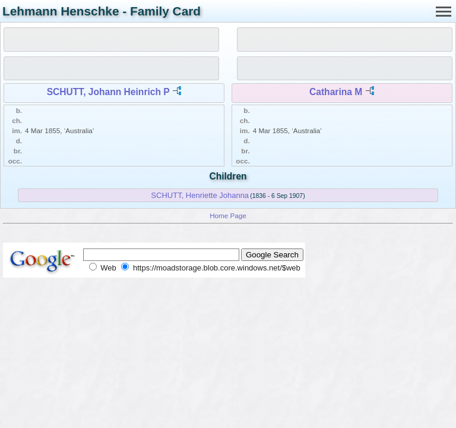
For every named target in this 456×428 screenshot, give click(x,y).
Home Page (228, 215)
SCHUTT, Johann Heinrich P (108, 92)
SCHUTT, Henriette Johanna (200, 195)
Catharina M (335, 92)
